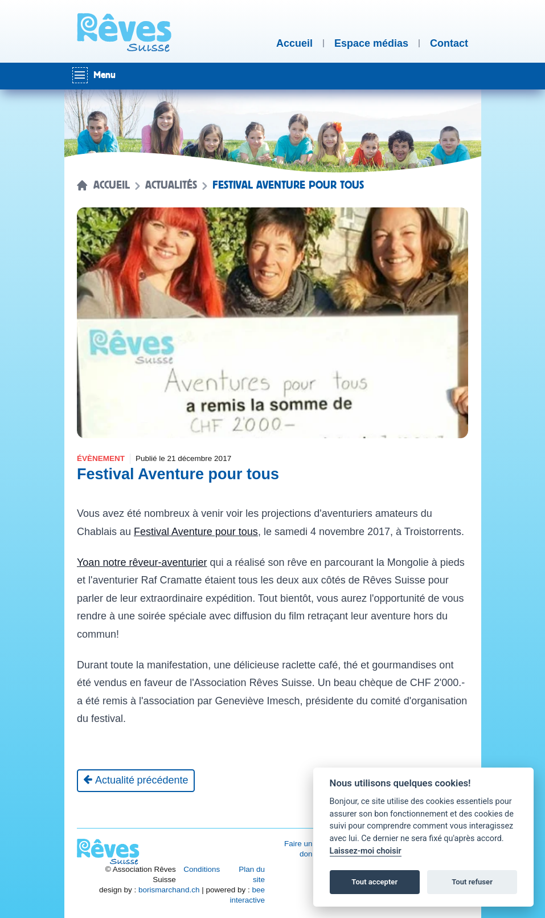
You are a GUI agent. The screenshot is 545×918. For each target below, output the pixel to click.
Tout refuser (472, 882)
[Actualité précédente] (136, 780)
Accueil (111, 185)
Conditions (201, 869)
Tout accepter (374, 882)
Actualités (171, 185)
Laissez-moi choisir (365, 851)
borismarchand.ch (168, 890)
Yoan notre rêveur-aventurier (142, 562)
